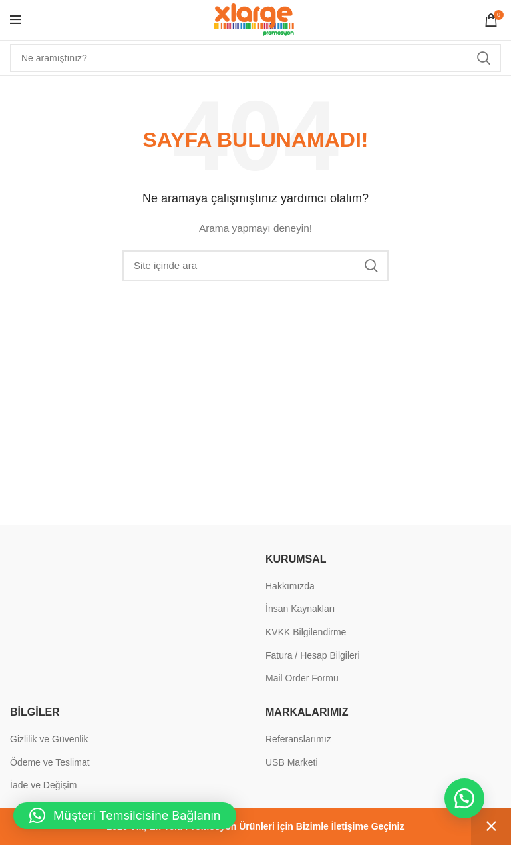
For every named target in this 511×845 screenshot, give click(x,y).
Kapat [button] (491, 826)
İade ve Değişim (43, 785)
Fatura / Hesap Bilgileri (312, 655)
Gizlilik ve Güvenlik (49, 739)
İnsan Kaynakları (300, 608)
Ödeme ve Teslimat (50, 762)
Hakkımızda (290, 586)
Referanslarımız (298, 739)
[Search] (255, 58)
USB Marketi (291, 762)
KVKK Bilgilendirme (305, 632)
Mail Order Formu (302, 678)
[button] (464, 798)
